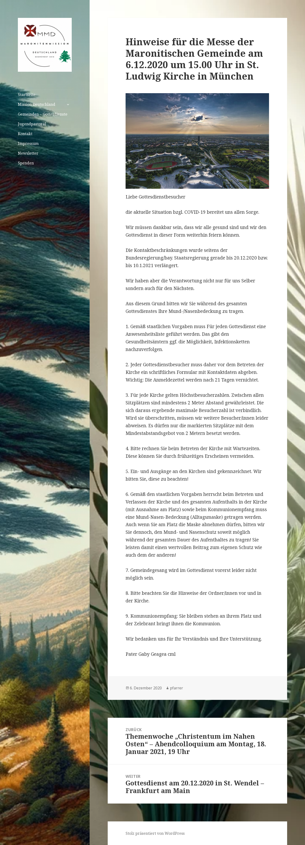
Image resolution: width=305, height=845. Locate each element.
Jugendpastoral (32, 124)
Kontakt (25, 133)
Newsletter (28, 153)
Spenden (26, 163)
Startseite (27, 94)
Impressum (28, 143)
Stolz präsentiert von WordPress (155, 833)
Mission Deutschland (36, 104)
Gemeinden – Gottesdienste (42, 114)
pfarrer (176, 688)
